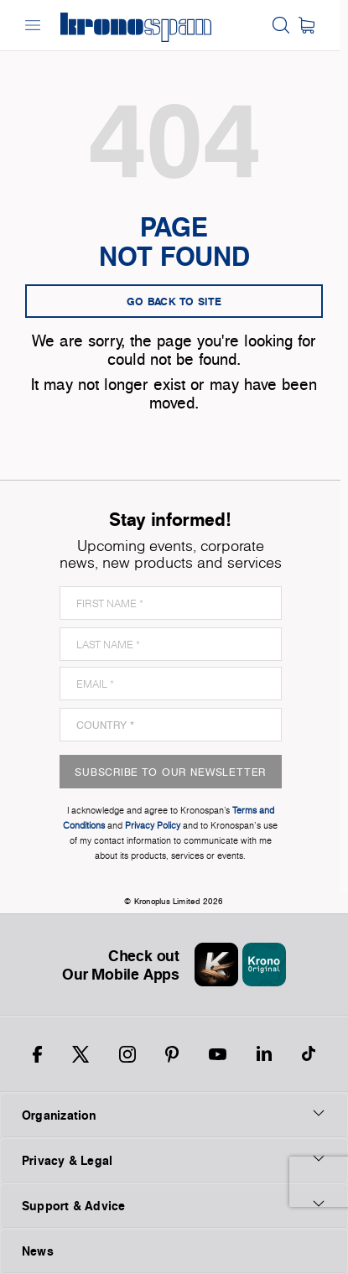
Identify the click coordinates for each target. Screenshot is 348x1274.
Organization (174, 1114)
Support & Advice (174, 1205)
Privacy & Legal (174, 1160)
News (38, 1251)
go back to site (174, 301)
